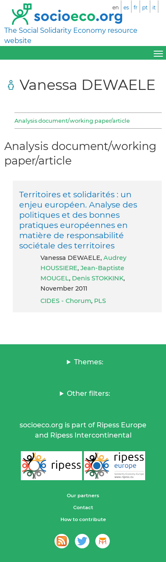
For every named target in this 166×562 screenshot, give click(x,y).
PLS (100, 301)
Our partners (83, 496)
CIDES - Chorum (65, 301)
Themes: (88, 362)
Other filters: (88, 393)
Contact (83, 507)
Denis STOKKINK (97, 278)
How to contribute (83, 519)
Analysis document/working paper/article (72, 120)
